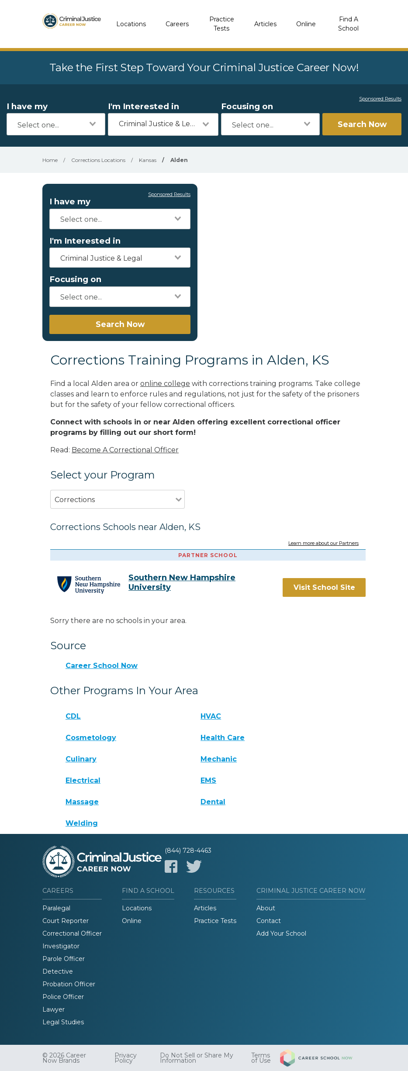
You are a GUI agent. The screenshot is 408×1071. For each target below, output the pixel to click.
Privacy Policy (125, 1058)
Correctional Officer (72, 933)
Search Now (362, 124)
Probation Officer (68, 984)
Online (306, 24)
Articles (265, 24)
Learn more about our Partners (323, 543)
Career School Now (102, 665)
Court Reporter (65, 921)
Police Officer (63, 997)
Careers (177, 24)
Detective (57, 971)
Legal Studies (63, 1022)
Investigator (61, 946)
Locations (131, 24)
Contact (268, 921)
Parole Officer (63, 959)
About (265, 908)
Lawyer (53, 1009)
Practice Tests (221, 23)
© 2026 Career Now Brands (64, 1058)
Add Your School (281, 933)
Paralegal (56, 908)
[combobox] (56, 124)
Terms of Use (261, 1058)
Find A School (348, 23)
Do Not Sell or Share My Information (196, 1058)
